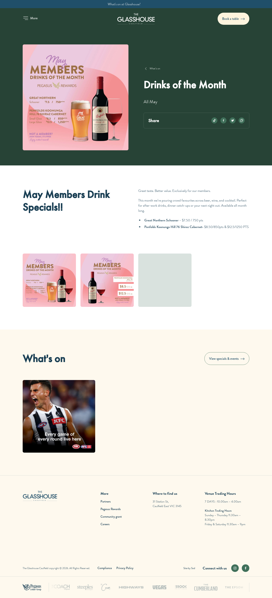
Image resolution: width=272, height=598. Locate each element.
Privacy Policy (124, 568)
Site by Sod (189, 568)
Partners (105, 501)
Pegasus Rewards (110, 509)
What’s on (155, 69)
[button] (30, 18)
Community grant (111, 516)
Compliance (104, 568)
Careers (105, 524)
